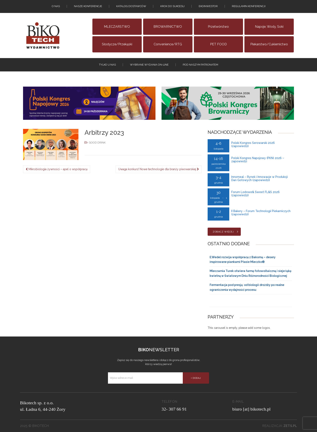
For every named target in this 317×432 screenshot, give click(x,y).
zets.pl (290, 426)
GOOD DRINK (97, 142)
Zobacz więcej (223, 231)
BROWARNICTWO (167, 27)
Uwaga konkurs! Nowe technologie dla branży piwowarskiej (158, 169)
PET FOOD (218, 44)
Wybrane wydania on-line (149, 64)
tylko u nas (107, 64)
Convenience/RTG (168, 44)
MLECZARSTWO (117, 27)
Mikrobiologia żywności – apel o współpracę (57, 169)
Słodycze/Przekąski (117, 44)
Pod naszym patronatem (200, 64)
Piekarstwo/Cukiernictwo (269, 44)
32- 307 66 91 (174, 409)
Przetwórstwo (218, 27)
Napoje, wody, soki (269, 27)
